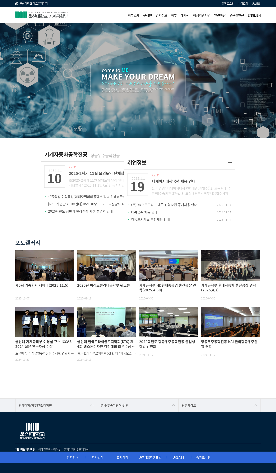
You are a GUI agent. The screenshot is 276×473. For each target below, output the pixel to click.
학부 (174, 15)
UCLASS (178, 384)
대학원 (185, 15)
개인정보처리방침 (25, 441)
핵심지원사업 (201, 15)
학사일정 (97, 384)
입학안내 (72, 384)
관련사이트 (189, 397)
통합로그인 (228, 3)
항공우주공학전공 (110, 155)
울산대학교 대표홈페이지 (34, 3)
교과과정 (122, 384)
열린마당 (220, 15)
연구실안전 (236, 15)
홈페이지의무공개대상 (76, 441)
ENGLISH (254, 15)
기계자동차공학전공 (71, 154)
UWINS (256, 3)
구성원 (147, 15)
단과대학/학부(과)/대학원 (35, 397)
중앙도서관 (203, 384)
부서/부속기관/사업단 (114, 397)
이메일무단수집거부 (49, 441)
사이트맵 (243, 3)
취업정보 (152, 154)
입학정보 (161, 15)
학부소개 (133, 15)
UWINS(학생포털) (150, 384)
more (131, 154)
